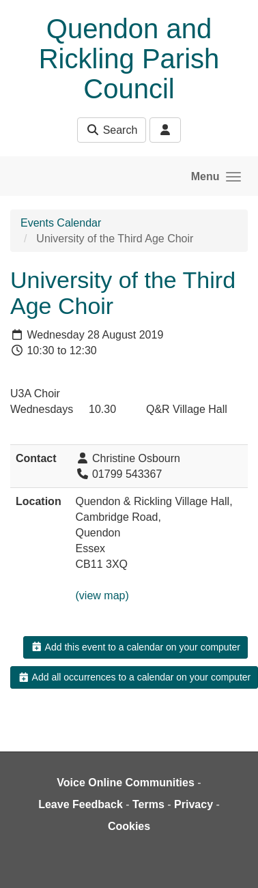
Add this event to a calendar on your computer (135, 647)
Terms (148, 804)
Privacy (193, 804)
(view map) (102, 595)
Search (111, 130)
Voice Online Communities (126, 782)
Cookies (129, 826)
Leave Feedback (80, 804)
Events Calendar (60, 223)
